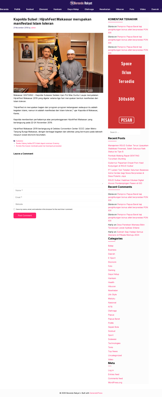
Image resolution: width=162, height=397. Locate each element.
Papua (111, 315)
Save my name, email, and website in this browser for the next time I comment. (44, 209)
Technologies (114, 343)
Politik (17, 9)
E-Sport (111, 258)
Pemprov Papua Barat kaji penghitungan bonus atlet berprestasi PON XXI (128, 29)
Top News (113, 351)
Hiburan (120, 9)
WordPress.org (115, 382)
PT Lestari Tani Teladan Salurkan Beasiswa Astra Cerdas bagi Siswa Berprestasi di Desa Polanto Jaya (128, 173)
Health (111, 282)
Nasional (112, 302)
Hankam (58, 9)
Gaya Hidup (73, 9)
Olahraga (89, 9)
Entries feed (113, 374)
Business (112, 250)
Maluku (111, 298)
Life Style (112, 294)
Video (143, 9)
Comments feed (115, 378)
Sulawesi (19, 141)
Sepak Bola (113, 327)
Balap (110, 246)
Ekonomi (43, 9)
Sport (110, 335)
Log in (111, 370)
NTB (110, 306)
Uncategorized (115, 355)
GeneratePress (96, 393)
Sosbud (30, 9)
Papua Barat (114, 319)
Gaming (111, 270)
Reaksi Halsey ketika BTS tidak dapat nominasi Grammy (37, 143)
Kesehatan (105, 9)
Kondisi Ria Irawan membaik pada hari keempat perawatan (39, 146)
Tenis (110, 347)
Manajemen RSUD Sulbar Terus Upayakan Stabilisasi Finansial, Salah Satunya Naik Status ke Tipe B (128, 148)
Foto (132, 9)
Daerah (111, 254)
